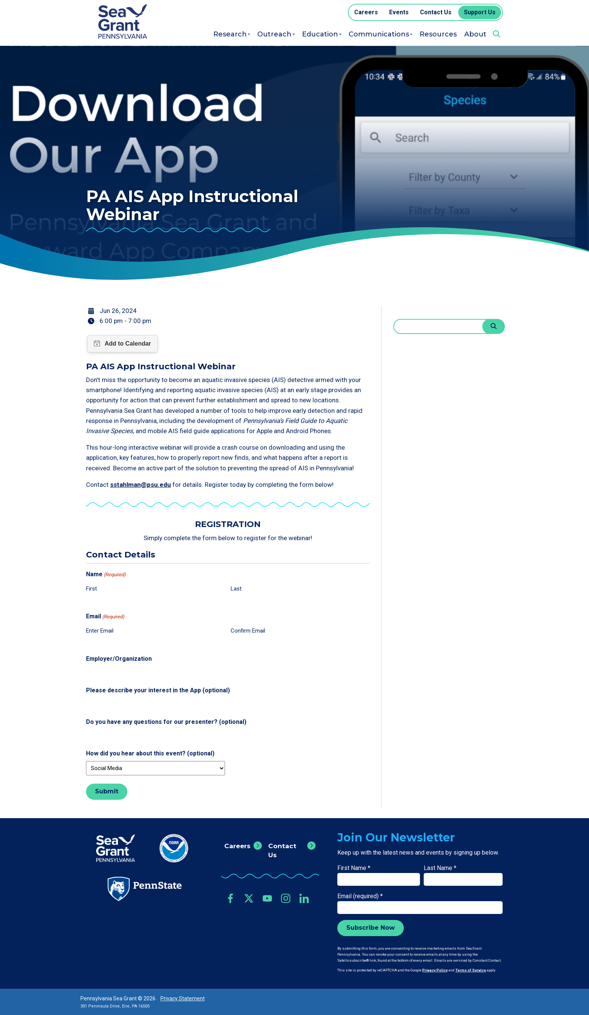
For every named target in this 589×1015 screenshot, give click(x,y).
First (91, 588)
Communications (379, 34)
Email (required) (360, 896)
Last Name (440, 868)
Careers (237, 846)
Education (320, 34)
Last (236, 588)
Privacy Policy (435, 970)
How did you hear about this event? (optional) (150, 753)
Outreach (274, 34)
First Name (353, 868)
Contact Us (282, 850)
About (475, 34)
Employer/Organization (119, 658)
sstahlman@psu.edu (140, 484)
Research (230, 34)
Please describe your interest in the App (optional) (158, 690)
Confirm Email (248, 630)
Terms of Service (470, 970)
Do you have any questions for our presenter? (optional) (166, 721)
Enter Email (99, 630)
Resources (438, 34)
